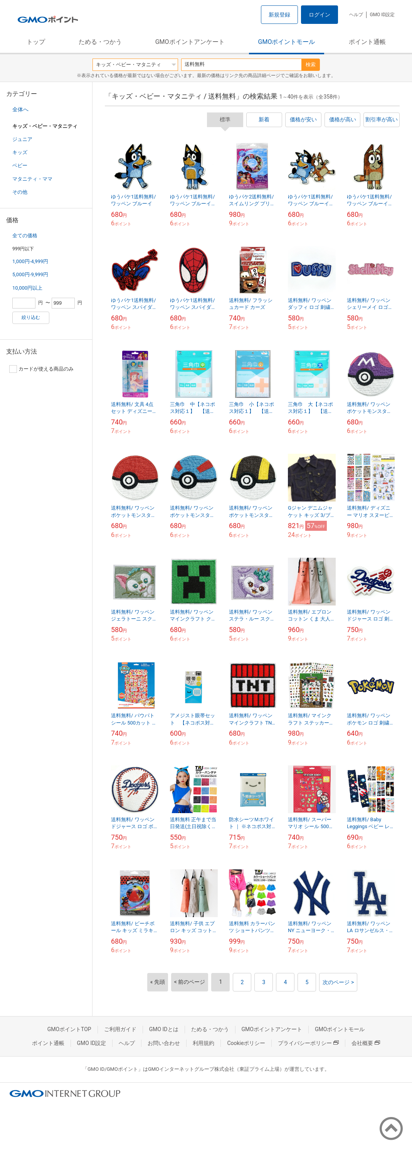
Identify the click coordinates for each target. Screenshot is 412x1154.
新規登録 (279, 15)
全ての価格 (24, 235)
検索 (311, 64)
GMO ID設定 (382, 14)
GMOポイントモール (286, 41)
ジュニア (22, 139)
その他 (19, 192)
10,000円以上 (27, 288)
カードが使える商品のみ (41, 369)
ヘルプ (356, 14)
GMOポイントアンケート (190, 41)
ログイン (319, 15)
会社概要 (365, 1043)
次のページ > (338, 982)
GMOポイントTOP (69, 1029)
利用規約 (203, 1043)
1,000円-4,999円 (30, 261)
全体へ (20, 109)
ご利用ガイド (120, 1029)
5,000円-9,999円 (30, 274)
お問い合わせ (164, 1043)
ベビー (19, 165)
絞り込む (31, 317)
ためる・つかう (100, 41)
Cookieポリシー (246, 1043)
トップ (36, 41)
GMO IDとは (163, 1029)
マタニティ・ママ (32, 179)
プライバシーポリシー (308, 1043)
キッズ (19, 152)
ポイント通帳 (367, 41)
